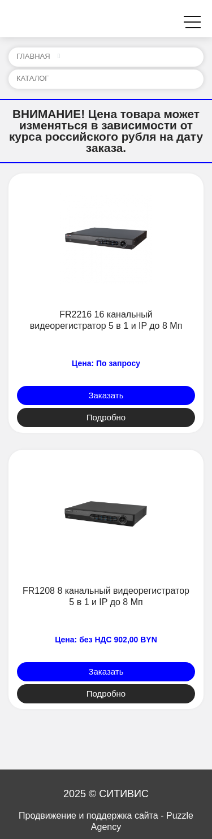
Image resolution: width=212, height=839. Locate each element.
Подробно (106, 417)
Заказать (105, 395)
